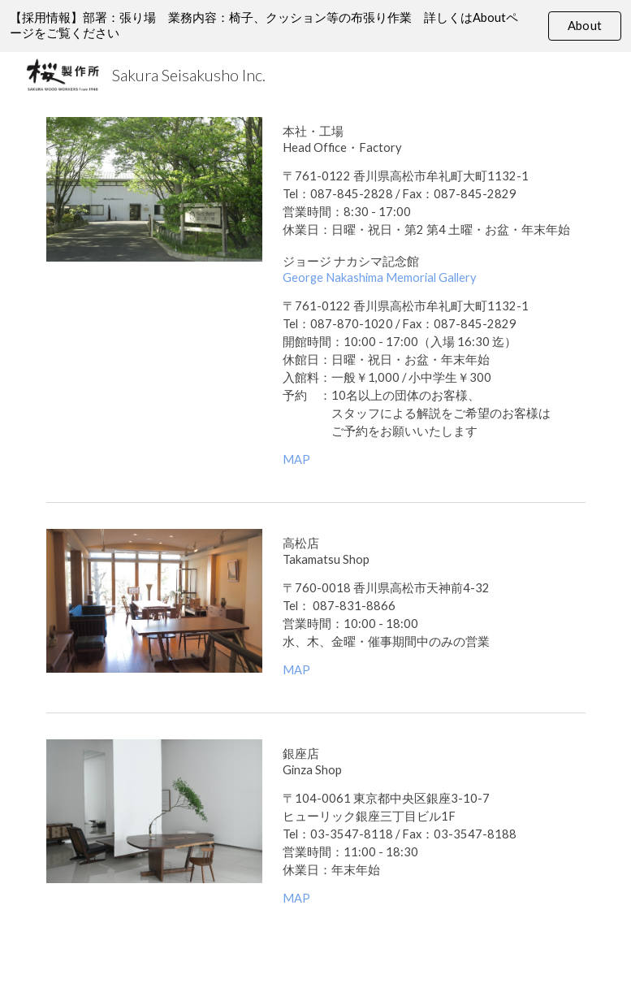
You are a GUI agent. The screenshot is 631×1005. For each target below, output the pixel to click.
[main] (430, 296)
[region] (315, 26)
